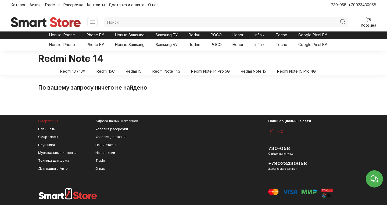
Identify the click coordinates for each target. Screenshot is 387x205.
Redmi (194, 35)
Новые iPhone (62, 35)
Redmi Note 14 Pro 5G (210, 71)
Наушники (46, 145)
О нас (153, 4)
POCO (216, 35)
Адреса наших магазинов (116, 121)
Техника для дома (53, 160)
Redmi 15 (133, 71)
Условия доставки (110, 137)
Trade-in (52, 4)
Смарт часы (48, 137)
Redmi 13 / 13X (72, 71)
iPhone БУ (95, 35)
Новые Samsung (130, 35)
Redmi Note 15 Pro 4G (296, 71)
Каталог (18, 4)
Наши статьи (105, 145)
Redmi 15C (105, 71)
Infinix (260, 35)
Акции (35, 4)
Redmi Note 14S (166, 71)
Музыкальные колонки (57, 153)
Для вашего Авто (53, 169)
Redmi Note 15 (253, 71)
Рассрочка (73, 4)
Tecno (281, 35)
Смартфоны (48, 121)
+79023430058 (362, 4)
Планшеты (47, 129)
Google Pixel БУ (312, 35)
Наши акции (105, 153)
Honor (237, 35)
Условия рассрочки (111, 129)
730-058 (338, 4)
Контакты (96, 4)
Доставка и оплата (126, 4)
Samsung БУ (167, 35)
